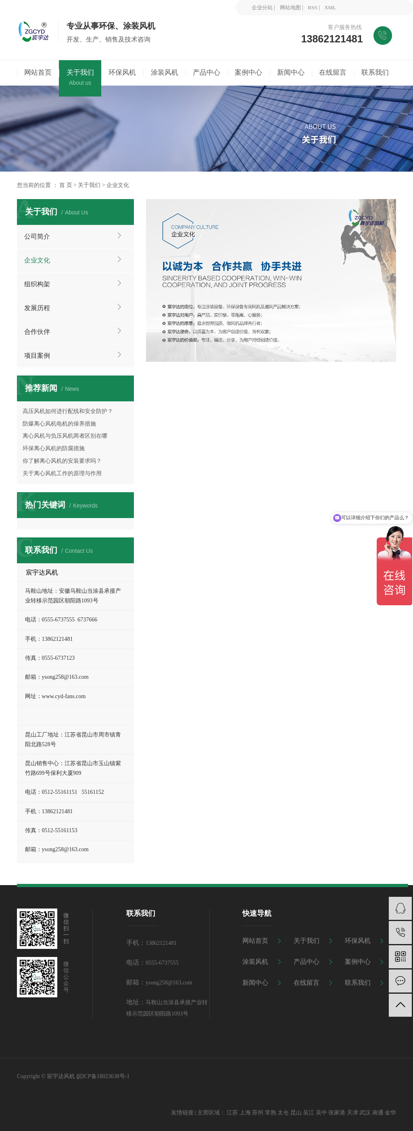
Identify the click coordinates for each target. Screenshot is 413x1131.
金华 (390, 1113)
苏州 (257, 1113)
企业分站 (262, 7)
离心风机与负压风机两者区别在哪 (65, 436)
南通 (378, 1113)
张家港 (336, 1113)
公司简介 (37, 236)
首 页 (65, 185)
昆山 (296, 1113)
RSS (312, 7)
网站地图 (290, 7)
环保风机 (358, 940)
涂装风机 (255, 961)
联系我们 (358, 982)
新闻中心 (255, 982)
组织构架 (37, 284)
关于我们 (89, 185)
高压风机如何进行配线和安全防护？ (68, 411)
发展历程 (37, 307)
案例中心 (358, 961)
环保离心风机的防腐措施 (54, 448)
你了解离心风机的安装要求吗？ (62, 461)
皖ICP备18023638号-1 (103, 1076)
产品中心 (306, 961)
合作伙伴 (37, 331)
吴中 (321, 1113)
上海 (245, 1113)
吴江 (308, 1113)
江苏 (232, 1113)
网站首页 (255, 940)
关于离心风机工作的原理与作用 (62, 473)
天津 (352, 1113)
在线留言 (306, 982)
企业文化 (37, 260)
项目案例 (37, 355)
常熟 (270, 1113)
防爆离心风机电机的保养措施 (59, 424)
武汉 (365, 1113)
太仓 (283, 1113)
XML (330, 7)
